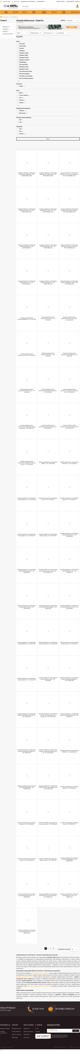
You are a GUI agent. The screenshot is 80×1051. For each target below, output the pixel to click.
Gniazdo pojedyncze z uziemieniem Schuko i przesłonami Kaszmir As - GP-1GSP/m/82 (26, 715)
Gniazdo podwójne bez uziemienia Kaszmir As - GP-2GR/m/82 (27, 823)
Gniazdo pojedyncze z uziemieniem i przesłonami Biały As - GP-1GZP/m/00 (69, 535)
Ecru (21, 97)
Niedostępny (22, 62)
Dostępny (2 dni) (23, 66)
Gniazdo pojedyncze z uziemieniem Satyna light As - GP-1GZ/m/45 (26, 535)
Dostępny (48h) (23, 55)
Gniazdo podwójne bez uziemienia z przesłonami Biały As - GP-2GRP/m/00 (69, 859)
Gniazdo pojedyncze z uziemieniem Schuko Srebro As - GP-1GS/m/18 (26, 679)
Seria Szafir (34, 12)
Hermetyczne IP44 (8, 34)
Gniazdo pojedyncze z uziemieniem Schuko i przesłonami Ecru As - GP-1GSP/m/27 (69, 715)
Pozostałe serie (75, 12)
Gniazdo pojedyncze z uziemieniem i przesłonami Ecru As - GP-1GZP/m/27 (69, 571)
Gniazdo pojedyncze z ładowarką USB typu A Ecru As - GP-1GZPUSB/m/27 (26, 282)
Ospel (21, 86)
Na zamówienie (23, 64)
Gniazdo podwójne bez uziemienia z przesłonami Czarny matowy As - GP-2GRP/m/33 (48, 895)
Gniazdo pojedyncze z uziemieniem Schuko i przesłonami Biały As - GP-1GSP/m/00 (69, 679)
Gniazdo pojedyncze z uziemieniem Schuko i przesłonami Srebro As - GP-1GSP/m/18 (26, 751)
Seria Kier (54, 12)
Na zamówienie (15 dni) (25, 71)
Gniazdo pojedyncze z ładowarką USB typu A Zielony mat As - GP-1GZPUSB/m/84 (69, 282)
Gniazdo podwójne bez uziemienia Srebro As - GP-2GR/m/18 (27, 859)
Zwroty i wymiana (16, 1034)
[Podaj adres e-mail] (63, 1031)
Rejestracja (26, 1034)
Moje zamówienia (28, 1031)
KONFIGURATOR (70, 1)
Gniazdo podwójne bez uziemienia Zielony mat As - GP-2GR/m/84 (48, 859)
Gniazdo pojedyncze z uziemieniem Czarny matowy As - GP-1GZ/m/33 (26, 499)
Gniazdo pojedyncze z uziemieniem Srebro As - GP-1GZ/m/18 (69, 499)
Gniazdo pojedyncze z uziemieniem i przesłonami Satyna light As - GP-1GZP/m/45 (48, 607)
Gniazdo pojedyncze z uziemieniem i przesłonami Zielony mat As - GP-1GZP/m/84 (69, 607)
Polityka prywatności (3, 1032)
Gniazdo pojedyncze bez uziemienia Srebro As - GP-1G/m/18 (48, 355)
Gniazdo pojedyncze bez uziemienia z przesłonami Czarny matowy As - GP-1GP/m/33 (26, 427)
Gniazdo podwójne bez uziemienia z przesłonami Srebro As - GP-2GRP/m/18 (27, 931)
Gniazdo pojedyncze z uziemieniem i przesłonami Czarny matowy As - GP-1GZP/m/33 (48, 571)
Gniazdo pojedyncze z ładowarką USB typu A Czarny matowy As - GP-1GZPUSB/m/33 (69, 246)
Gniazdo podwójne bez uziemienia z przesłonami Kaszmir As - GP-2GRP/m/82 (27, 895)
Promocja (22, 43)
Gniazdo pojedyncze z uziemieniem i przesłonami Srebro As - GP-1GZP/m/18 (26, 607)
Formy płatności (16, 1031)
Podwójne (6, 29)
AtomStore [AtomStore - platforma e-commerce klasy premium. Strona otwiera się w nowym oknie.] (63, 1047)
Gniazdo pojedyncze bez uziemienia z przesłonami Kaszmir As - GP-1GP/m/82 (69, 391)
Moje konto (27, 1028)
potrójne (30, 977)
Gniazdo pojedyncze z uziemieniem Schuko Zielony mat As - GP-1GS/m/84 (48, 679)
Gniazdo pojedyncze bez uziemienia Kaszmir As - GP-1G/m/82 (48, 318)
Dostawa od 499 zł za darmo (28, 1)
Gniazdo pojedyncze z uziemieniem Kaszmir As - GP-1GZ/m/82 (69, 462)
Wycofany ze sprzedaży (26, 76)
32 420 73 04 (16, 1)
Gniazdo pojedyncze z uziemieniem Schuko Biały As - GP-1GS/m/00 (26, 643)
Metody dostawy (16, 1028)
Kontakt (37, 1031)
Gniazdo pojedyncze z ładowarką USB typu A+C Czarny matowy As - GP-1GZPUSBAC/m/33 (69, 174)
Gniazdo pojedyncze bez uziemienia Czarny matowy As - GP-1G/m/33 (69, 318)
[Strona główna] (1, 17)
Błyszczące (23, 113)
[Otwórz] (78, 20)
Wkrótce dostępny (24, 73)
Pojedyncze (7, 27)
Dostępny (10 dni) (24, 59)
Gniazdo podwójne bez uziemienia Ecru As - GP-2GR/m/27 (69, 823)
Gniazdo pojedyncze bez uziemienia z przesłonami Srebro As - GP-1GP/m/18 (69, 427)
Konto (77, 7)
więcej (18, 80)
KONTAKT (77, 1)
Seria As (24, 12)
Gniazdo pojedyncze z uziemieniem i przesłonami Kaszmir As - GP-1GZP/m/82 (26, 571)
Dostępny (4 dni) (23, 57)
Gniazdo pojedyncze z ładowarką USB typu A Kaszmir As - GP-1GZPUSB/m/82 (48, 246)
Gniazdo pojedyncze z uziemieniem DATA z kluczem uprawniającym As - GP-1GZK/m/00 (48, 787)
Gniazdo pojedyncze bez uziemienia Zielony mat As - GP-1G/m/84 (26, 391)
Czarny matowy (24, 95)
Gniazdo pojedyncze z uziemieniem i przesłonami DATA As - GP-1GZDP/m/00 (26, 787)
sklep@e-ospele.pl (6, 1)
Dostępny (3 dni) (23, 53)
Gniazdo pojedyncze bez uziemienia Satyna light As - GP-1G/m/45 (69, 355)
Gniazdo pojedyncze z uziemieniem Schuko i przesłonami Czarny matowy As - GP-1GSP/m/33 (48, 715)
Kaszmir (22, 100)
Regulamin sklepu (5, 1028)
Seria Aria (15, 12)
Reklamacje (15, 1037)
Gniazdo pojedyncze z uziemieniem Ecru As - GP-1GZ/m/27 (48, 499)
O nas (36, 1028)
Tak (21, 119)
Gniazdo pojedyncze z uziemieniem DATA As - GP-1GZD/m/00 (69, 751)
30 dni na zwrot (41, 1)
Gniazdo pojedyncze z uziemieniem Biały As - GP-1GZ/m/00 (48, 462)
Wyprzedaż (22, 46)
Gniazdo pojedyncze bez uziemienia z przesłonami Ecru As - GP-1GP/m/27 (48, 427)
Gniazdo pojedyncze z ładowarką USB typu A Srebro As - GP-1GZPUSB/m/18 (48, 282)
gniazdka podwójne (21, 977)
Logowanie (26, 1037)
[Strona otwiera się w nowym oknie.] (48, 27)
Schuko (21, 133)
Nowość (21, 48)
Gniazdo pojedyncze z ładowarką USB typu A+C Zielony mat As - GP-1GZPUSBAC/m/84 (69, 210)
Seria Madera (64, 12)
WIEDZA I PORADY (60, 1)
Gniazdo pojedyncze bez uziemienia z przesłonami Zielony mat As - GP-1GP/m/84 (26, 463)
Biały (21, 92)
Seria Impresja (44, 12)
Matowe (22, 110)
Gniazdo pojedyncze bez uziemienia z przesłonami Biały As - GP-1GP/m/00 (48, 391)
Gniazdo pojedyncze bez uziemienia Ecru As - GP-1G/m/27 (27, 354)
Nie (21, 122)
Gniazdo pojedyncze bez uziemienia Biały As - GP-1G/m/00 (27, 318)
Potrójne (6, 31)
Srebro (22, 102)
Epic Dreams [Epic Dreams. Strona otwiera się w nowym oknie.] (76, 1047)
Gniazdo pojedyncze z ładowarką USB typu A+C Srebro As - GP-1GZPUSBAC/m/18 (48, 210)
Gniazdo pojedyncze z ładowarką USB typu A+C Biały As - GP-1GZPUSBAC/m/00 (26, 174)
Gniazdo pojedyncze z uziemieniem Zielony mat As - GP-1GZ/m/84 (48, 535)
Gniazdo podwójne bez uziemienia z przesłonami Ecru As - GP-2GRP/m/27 (69, 895)
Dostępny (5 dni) (23, 69)
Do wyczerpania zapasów (26, 78)
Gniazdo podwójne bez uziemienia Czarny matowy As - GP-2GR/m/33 (48, 823)
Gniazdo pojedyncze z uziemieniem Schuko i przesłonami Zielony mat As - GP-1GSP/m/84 (48, 751)
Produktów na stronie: (64, 949)
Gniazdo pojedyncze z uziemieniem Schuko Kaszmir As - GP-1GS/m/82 (48, 643)
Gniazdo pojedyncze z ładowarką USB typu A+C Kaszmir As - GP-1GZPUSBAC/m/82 (48, 174)
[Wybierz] (18, 44)
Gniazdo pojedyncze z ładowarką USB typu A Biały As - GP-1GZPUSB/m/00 (26, 246)
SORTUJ (63, 20)
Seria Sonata (6, 12)
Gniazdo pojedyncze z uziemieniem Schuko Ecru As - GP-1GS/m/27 (69, 643)
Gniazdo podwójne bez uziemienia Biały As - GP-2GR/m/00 (69, 787)
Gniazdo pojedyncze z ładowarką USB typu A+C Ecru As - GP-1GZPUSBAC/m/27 (26, 210)
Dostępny (22, 50)
